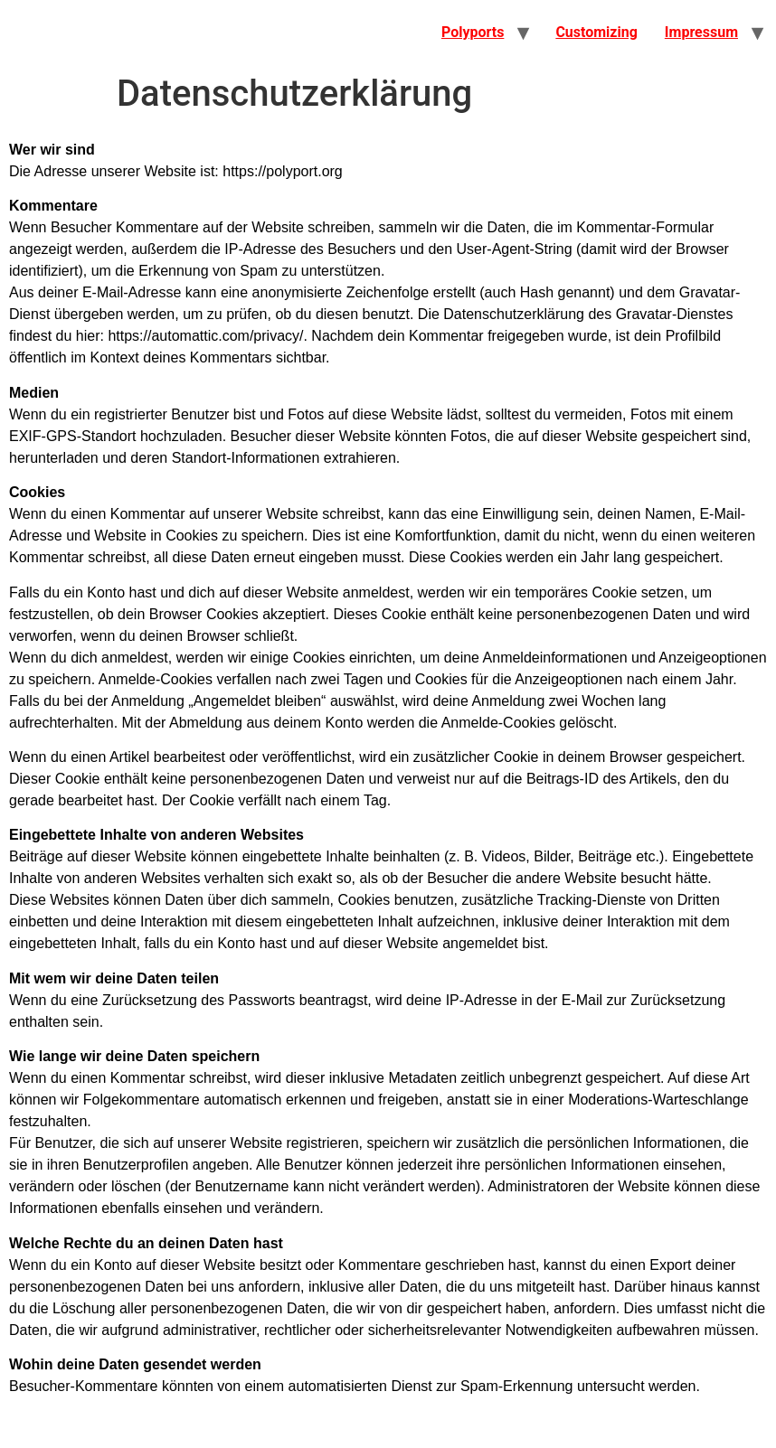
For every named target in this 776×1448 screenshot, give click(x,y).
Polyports (472, 32)
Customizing (596, 32)
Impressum (701, 32)
